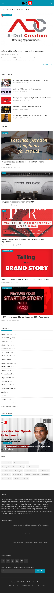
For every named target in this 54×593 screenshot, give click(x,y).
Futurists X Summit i (30, 471)
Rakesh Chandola (44, 471)
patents (16, 478)
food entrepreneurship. (21, 463)
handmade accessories (32, 475)
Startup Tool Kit (6, 356)
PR (2, 396)
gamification (45, 475)
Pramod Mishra (17, 83)
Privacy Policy (26, 585)
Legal (37, 585)
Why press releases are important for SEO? (18, 202)
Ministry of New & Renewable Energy (13, 467)
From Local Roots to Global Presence (24, 534)
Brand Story (5, 341)
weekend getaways (32, 467)
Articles (3, 392)
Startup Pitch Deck (7, 367)
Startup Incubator (7, 363)
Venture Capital (6, 374)
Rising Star (16, 109)
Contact (43, 585)
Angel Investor (6, 377)
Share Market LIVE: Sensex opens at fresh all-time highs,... (30, 543)
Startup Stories (6, 334)
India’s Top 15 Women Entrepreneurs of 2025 (27, 106)
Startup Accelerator (7, 359)
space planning (17, 475)
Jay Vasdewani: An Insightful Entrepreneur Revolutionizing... (31, 525)
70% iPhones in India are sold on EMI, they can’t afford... (30, 115)
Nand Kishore (5, 54)
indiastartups (6, 475)
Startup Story (5, 345)
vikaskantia (16, 91)
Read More (47, 64)
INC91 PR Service (6, 320)
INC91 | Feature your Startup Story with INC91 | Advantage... (25, 317)
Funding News (6, 399)
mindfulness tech (7, 471)
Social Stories (5, 352)
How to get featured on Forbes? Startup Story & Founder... (31, 80)
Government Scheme (8, 406)
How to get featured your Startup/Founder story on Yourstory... (32, 98)
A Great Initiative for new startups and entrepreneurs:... (23, 51)
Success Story (6, 349)
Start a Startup (6, 370)
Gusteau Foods (6, 463)
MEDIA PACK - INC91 (14, 585)
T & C (32, 585)
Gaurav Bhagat (6, 478)
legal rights (18, 471)
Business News (6, 403)
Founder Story (6, 338)
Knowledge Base (7, 388)
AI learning (24, 478)
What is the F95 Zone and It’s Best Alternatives (27, 89)
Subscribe (40, 571)
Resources (5, 381)
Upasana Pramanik (6, 245)
